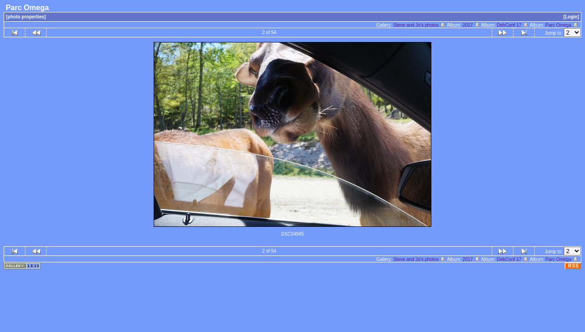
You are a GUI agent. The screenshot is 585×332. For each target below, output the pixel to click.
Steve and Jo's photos (420, 25)
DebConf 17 (513, 25)
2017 (471, 25)
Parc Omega (562, 25)
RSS (573, 265)
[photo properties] (26, 16)
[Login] (571, 16)
